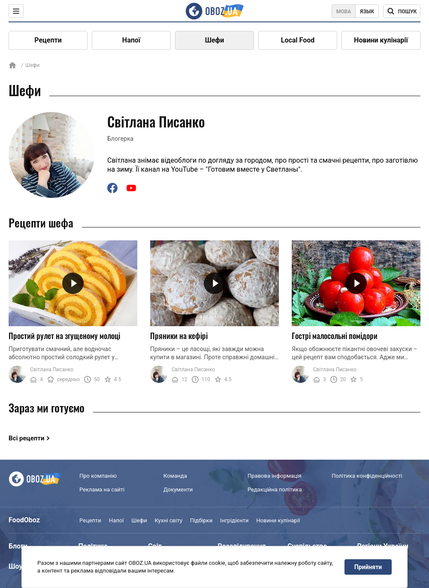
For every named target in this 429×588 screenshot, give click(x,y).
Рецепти (48, 40)
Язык (367, 12)
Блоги (18, 546)
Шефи (214, 40)
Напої (131, 40)
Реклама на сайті (101, 489)
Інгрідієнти (234, 520)
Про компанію (98, 476)
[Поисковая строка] (402, 11)
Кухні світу (168, 520)
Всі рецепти (27, 438)
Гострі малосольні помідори (335, 335)
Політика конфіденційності (367, 476)
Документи (178, 489)
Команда (175, 476)
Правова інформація (275, 476)
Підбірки (201, 520)
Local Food (297, 40)
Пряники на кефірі (179, 335)
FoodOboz (24, 520)
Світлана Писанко (51, 370)
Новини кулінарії (381, 40)
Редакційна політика (275, 489)
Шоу (15, 566)
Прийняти (368, 567)
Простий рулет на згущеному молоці (64, 335)
